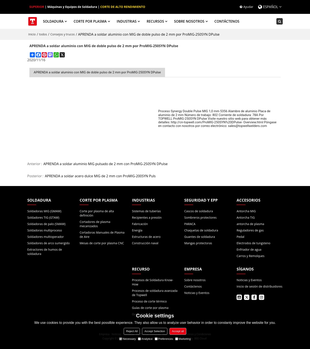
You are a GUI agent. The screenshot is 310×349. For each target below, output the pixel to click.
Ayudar (248, 7)
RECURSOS (155, 21)
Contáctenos (193, 286)
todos (43, 34)
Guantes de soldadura (199, 237)
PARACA (189, 224)
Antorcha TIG (246, 217)
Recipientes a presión (147, 217)
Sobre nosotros (195, 280)
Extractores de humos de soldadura (44, 251)
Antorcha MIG (246, 211)
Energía (137, 230)
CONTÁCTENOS (226, 21)
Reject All (132, 331)
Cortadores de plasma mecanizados (95, 224)
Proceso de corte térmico (149, 301)
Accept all (178, 331)
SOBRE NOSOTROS (189, 21)
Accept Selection (154, 331)
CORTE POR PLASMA (90, 21)
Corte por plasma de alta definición (97, 213)
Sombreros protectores (200, 217)
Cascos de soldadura (198, 211)
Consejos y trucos (62, 34)
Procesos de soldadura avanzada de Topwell (155, 293)
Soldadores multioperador (45, 237)
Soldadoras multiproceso (44, 230)
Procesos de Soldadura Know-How (152, 282)
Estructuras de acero (146, 237)
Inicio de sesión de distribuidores (259, 286)
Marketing (183, 338)
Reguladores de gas (250, 230)
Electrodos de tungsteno (253, 243)
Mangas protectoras (198, 243)
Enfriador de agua (249, 249)
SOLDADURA (53, 21)
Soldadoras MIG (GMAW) (44, 211)
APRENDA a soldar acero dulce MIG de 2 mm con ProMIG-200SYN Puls (100, 176)
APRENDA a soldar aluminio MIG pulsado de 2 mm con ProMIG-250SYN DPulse (105, 164)
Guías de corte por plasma (150, 308)
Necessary (127, 338)
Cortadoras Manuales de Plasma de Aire (102, 234)
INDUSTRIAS (126, 21)
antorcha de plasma (250, 224)
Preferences (164, 338)
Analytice (145, 338)
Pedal (240, 237)
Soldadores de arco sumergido (48, 243)
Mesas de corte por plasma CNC (102, 243)
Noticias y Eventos (197, 293)
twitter (246, 297)
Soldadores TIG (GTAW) (43, 217)
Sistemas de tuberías (146, 211)
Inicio (32, 34)
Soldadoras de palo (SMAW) (46, 224)
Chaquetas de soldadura (201, 230)
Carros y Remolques (250, 256)
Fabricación (140, 224)
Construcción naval (145, 243)
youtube (239, 297)
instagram (261, 297)
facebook (254, 297)
